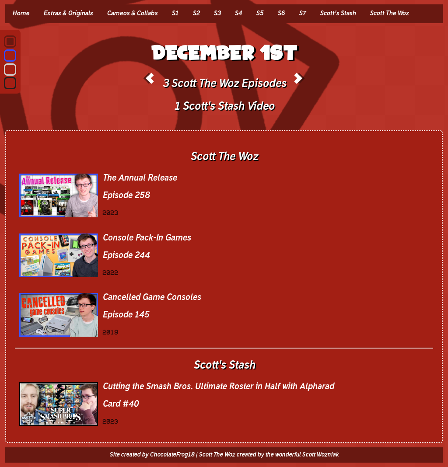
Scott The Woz (389, 13)
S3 (217, 13)
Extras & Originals (68, 13)
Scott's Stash (338, 13)
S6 (281, 13)
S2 (196, 13)
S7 (302, 13)
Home (20, 13)
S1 (175, 13)
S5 (259, 13)
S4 (238, 13)
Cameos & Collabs (132, 13)
